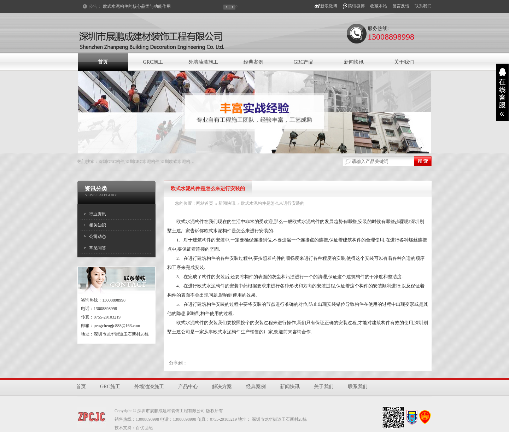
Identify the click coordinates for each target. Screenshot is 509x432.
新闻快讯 (354, 62)
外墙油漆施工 (203, 62)
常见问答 (97, 247)
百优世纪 (144, 427)
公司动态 (97, 236)
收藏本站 (378, 6)
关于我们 (404, 62)
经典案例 (253, 62)
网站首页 (204, 203)
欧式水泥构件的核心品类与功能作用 (137, 6)
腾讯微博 (356, 6)
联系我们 (423, 6)
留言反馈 (400, 6)
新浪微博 (328, 6)
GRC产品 (304, 62)
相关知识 (97, 225)
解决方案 (222, 386)
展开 (502, 92)
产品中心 (188, 386)
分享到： (178, 363)
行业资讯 (97, 213)
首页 (103, 62)
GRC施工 (153, 62)
